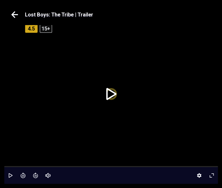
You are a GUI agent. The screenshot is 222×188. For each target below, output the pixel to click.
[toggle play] (110, 94)
